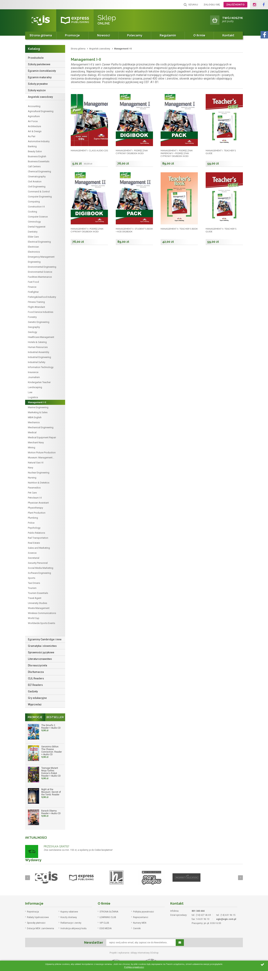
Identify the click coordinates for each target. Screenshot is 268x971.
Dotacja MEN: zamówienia (40, 928)
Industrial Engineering (39, 357)
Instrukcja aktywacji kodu (73, 928)
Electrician (33, 246)
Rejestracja (33, 911)
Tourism (32, 588)
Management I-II (37, 402)
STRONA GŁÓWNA (109, 911)
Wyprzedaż (35, 704)
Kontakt (228, 35)
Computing (34, 201)
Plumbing (33, 517)
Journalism (34, 377)
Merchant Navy (36, 442)
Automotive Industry (39, 141)
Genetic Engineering (38, 322)
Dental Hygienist (36, 226)
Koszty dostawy (68, 917)
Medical (32, 432)
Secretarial (33, 558)
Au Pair (31, 136)
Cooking (32, 211)
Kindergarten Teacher (39, 382)
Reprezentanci (140, 917)
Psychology (34, 527)
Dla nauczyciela (37, 665)
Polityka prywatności (143, 911)
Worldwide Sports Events (41, 623)
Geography (34, 327)
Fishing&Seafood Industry (42, 297)
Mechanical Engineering (40, 427)
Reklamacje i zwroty (70, 923)
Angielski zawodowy (40, 96)
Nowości (103, 35)
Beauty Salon (35, 151)
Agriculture (34, 116)
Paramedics (34, 487)
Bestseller (55, 717)
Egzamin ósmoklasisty (42, 70)
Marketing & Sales (37, 412)
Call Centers (34, 166)
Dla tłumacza (36, 671)
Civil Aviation (35, 181)
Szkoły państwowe (39, 64)
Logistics (33, 397)
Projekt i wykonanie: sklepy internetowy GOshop (134, 952)
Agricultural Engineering (40, 111)
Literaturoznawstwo (40, 658)
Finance (32, 287)
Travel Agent (34, 598)
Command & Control (39, 191)
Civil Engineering (36, 186)
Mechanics (34, 422)
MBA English (35, 417)
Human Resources (38, 347)
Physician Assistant (38, 502)
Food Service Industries (40, 312)
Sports (31, 578)
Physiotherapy (35, 507)
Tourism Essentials (38, 593)
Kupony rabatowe (69, 911)
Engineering (34, 261)
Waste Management (39, 608)
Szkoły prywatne (38, 83)
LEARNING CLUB (108, 917)
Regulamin (168, 35)
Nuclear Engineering (38, 472)
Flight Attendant (36, 307)
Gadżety (33, 691)
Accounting (34, 106)
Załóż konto (235, 4)
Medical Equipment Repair (42, 437)
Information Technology (40, 367)
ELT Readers (35, 684)
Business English (37, 156)
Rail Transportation (38, 537)
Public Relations (36, 532)
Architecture (34, 126)
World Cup (33, 618)
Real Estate (34, 542)
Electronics (34, 251)
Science (32, 552)
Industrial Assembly (38, 352)
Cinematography (37, 176)
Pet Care (32, 492)
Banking (32, 146)
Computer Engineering (40, 196)
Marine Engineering (38, 407)
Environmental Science (40, 271)
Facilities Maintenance (40, 276)
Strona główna (41, 35)
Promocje (72, 35)
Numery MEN (139, 923)
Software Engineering (39, 573)
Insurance (33, 372)
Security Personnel (38, 563)
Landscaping (35, 387)
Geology (32, 332)
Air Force (33, 121)
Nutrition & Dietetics (38, 482)
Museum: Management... (41, 457)
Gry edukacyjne (37, 697)
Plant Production (36, 512)
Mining (31, 447)
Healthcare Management (41, 337)
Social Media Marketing (40, 568)
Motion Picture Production (42, 452)
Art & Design (35, 131)
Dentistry (32, 231)
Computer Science (38, 216)
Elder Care (33, 236)
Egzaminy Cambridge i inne (44, 639)
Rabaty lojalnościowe (38, 917)
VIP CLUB (104, 923)
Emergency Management (41, 256)
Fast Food (33, 281)
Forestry (32, 317)
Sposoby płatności (36, 923)
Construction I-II (36, 206)
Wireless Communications (42, 613)
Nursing (32, 477)
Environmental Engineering (42, 266)
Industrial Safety (36, 362)
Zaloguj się (212, 4)
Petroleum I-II (35, 497)
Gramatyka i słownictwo (42, 645)
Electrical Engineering (39, 241)
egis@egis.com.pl (226, 919)
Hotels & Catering (37, 342)
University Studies (37, 603)
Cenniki (137, 928)
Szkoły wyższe (37, 90)
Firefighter (33, 292)
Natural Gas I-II (35, 462)
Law (30, 392)
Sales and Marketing (39, 547)
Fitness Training (36, 302)
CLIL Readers (36, 678)
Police (31, 522)
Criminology (34, 221)
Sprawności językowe (41, 652)
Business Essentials (38, 161)
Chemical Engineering (39, 171)
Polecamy (134, 35)
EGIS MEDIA (105, 928)
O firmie (199, 35)
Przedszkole (36, 57)
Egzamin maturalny (40, 77)
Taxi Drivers (34, 583)
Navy (30, 467)
